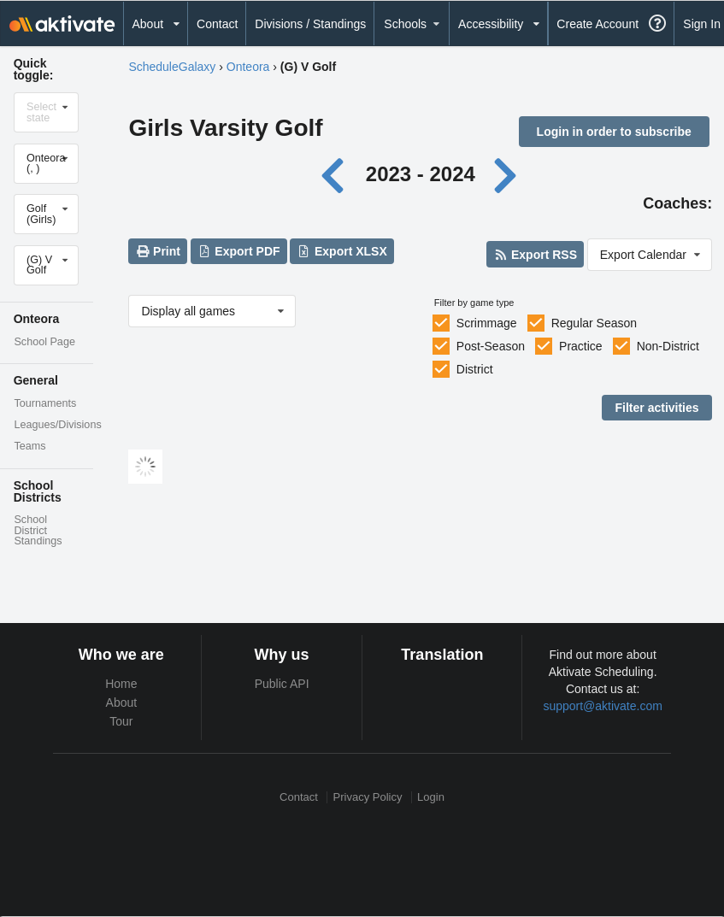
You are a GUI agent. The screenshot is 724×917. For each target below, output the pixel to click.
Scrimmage (486, 323)
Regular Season (594, 323)
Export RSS (535, 255)
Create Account (597, 24)
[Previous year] (337, 173)
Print (158, 251)
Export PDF (238, 251)
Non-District (668, 346)
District (474, 369)
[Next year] (507, 173)
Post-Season (490, 346)
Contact (217, 24)
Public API (282, 684)
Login (430, 796)
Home (121, 684)
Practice (581, 346)
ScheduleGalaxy (171, 66)
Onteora (248, 66)
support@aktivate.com (602, 706)
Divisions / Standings (310, 24)
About (122, 702)
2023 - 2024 (420, 173)
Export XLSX (342, 251)
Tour (120, 721)
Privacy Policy (368, 796)
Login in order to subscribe (614, 131)
